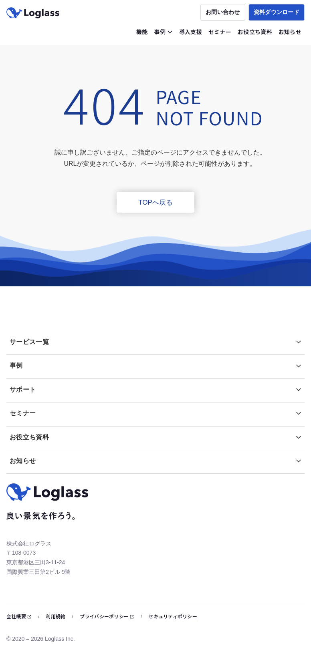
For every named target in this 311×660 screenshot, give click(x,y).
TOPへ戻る (155, 202)
